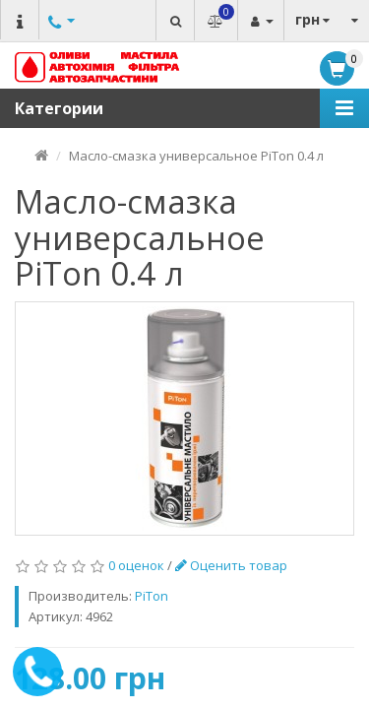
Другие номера (59, 42)
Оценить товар (231, 565)
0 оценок (136, 565)
